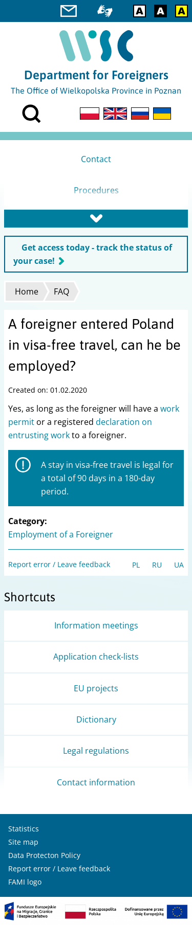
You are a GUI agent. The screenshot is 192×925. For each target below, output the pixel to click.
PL (136, 565)
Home (26, 291)
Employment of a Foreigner (60, 534)
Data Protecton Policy (44, 855)
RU (157, 565)
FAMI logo (24, 882)
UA (179, 565)
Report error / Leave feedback (59, 564)
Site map (23, 842)
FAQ (61, 291)
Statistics (23, 828)
